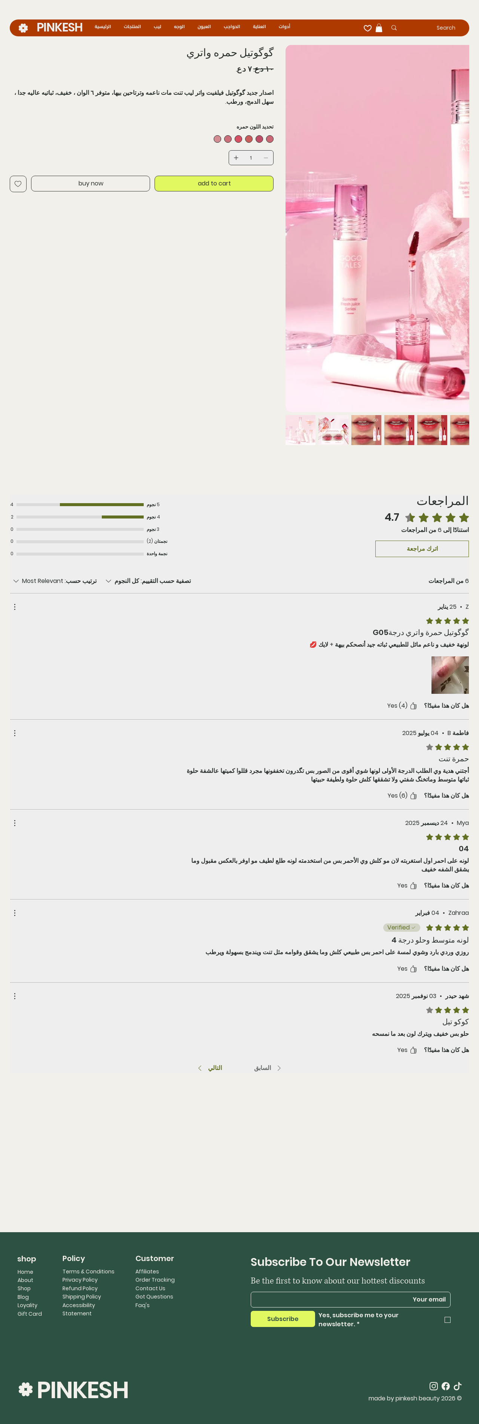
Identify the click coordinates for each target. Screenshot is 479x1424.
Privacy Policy (80, 1280)
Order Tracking (155, 1280)
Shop (24, 1288)
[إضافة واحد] (236, 157)
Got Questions (154, 1296)
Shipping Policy (81, 1296)
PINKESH (60, 27)
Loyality (27, 1305)
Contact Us (150, 1288)
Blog (23, 1297)
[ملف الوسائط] (450, 675)
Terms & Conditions (88, 1271)
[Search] (433, 28)
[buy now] (90, 183)
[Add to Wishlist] (18, 184)
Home (25, 1272)
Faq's (142, 1305)
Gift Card (30, 1314)
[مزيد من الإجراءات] (14, 606)
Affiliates (147, 1271)
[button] (378, 28)
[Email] (353, 1299)
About (25, 1280)
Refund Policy (80, 1288)
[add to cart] (214, 183)
